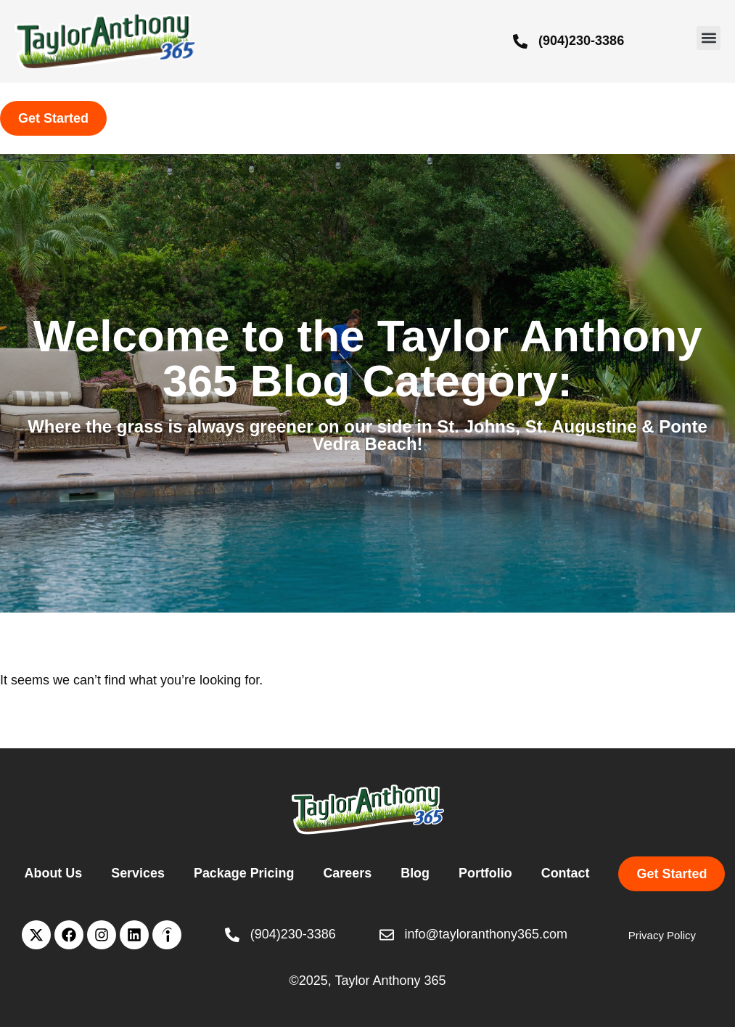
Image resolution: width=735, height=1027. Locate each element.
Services (137, 873)
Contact (566, 873)
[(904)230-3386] (520, 41)
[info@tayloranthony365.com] (386, 935)
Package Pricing (243, 873)
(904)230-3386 (581, 40)
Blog (415, 873)
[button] (708, 38)
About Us (52, 873)
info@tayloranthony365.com (486, 934)
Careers (348, 873)
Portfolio (486, 873)
